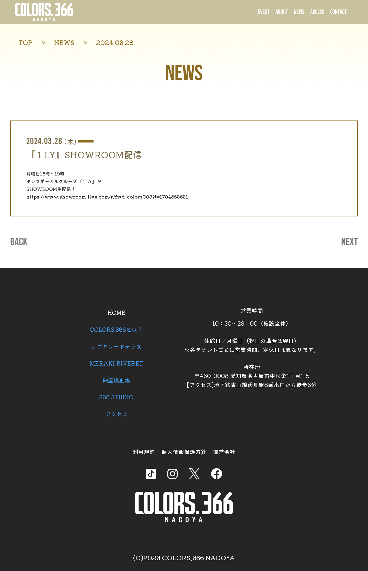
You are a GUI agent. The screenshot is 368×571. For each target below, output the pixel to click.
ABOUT (281, 12)
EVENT (264, 12)
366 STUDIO (116, 397)
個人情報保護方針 (184, 451)
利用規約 (144, 451)
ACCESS (317, 12)
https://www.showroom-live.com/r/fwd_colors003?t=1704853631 (107, 196)
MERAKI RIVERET (116, 363)
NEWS (299, 12)
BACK (18, 242)
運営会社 (224, 451)
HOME (116, 312)
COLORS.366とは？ (116, 329)
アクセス (116, 414)
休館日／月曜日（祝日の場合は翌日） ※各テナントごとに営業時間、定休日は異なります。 (251, 345)
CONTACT (338, 12)
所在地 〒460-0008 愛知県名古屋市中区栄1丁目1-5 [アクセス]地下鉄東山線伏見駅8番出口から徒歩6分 (252, 376)
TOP (25, 42)
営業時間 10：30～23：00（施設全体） (251, 316)
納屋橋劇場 (116, 380)
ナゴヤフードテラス (116, 346)
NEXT (349, 242)
